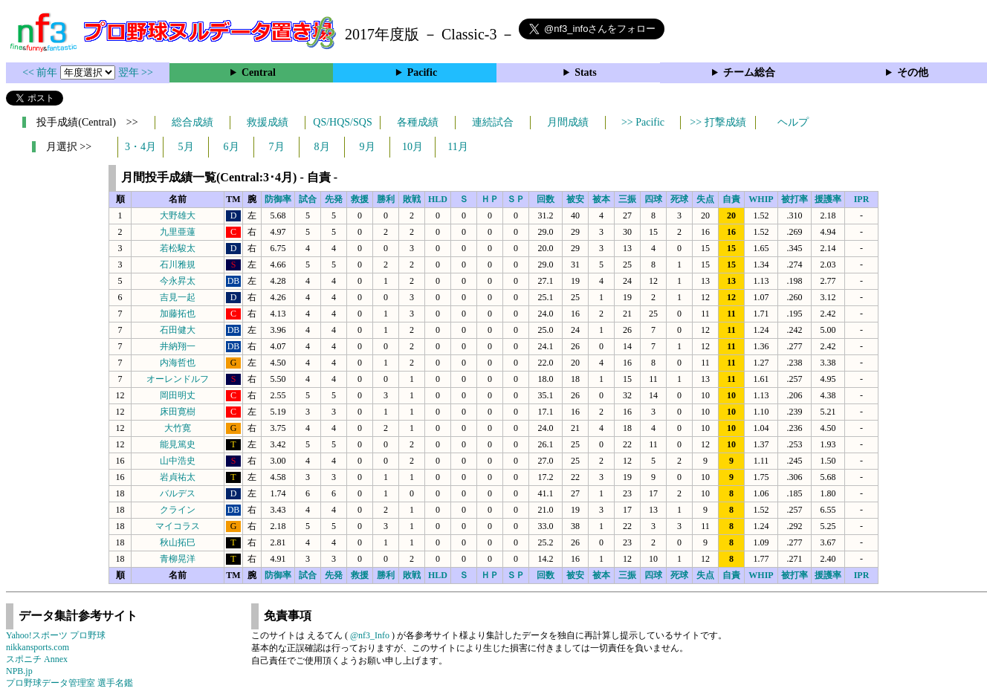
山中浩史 (177, 461)
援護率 (828, 199)
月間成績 (568, 122)
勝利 (386, 199)
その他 (912, 72)
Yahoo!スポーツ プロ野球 (56, 635)
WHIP (760, 199)
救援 (360, 199)
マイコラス (177, 526)
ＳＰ (516, 199)
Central (259, 72)
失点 (705, 199)
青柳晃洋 (177, 559)
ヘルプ (793, 122)
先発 (334, 199)
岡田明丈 (177, 395)
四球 (653, 199)
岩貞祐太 (177, 477)
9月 (367, 146)
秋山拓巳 (177, 542)
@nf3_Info (369, 635)
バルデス (177, 493)
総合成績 (192, 122)
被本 (601, 199)
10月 (412, 146)
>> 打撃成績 (717, 122)
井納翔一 (177, 346)
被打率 (794, 199)
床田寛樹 (177, 411)
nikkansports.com (37, 647)
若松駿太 (177, 248)
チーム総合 (749, 72)
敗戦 (412, 199)
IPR (862, 199)
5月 (186, 146)
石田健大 (177, 330)
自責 (731, 199)
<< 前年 (41, 72)
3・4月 (140, 146)
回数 (545, 199)
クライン (177, 510)
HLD (437, 199)
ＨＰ (490, 199)
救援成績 (267, 122)
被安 (575, 199)
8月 (322, 146)
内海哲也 (177, 362)
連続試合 (493, 122)
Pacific (422, 72)
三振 (627, 199)
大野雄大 (177, 215)
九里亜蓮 (177, 232)
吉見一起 (177, 297)
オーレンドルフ (177, 379)
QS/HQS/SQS (342, 122)
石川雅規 (177, 264)
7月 (277, 146)
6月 (231, 146)
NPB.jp (19, 671)
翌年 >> (135, 72)
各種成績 (418, 122)
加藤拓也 (177, 313)
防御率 (278, 199)
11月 (457, 146)
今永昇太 (177, 281)
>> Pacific (642, 122)
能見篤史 (177, 444)
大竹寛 (177, 428)
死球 (679, 199)
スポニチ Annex (37, 659)
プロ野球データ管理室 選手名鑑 (69, 683)
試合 (308, 199)
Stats (586, 72)
